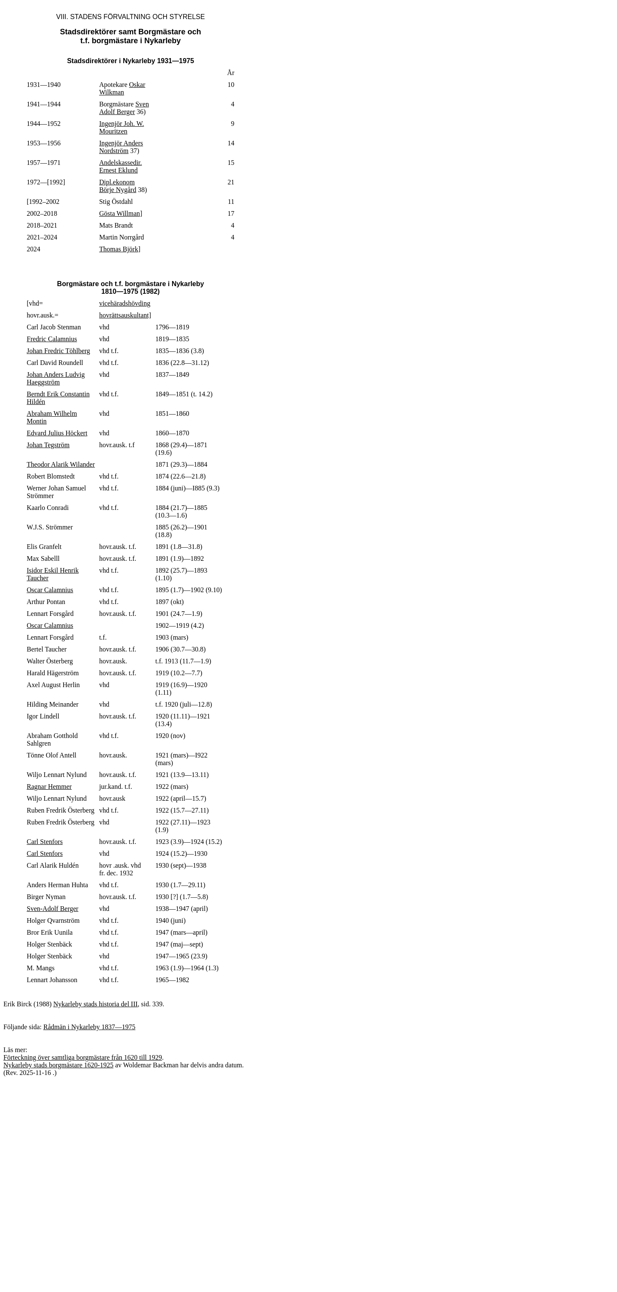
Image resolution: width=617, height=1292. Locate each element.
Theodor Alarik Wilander (61, 464)
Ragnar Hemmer (49, 786)
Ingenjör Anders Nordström (121, 146)
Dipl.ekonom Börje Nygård (117, 185)
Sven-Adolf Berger (52, 908)
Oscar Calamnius (50, 589)
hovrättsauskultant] (125, 315)
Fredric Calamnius (52, 338)
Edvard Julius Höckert (57, 433)
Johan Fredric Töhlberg (58, 350)
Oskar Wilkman (122, 88)
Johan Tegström (48, 444)
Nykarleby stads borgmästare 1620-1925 (58, 1065)
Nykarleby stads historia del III (95, 1004)
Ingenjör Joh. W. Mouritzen (121, 127)
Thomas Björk (118, 249)
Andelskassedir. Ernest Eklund (120, 166)
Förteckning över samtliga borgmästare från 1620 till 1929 (82, 1057)
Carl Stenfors (45, 841)
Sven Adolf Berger (124, 107)
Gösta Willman (119, 213)
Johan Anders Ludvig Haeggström (56, 378)
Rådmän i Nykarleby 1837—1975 (89, 1026)
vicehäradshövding (124, 303)
